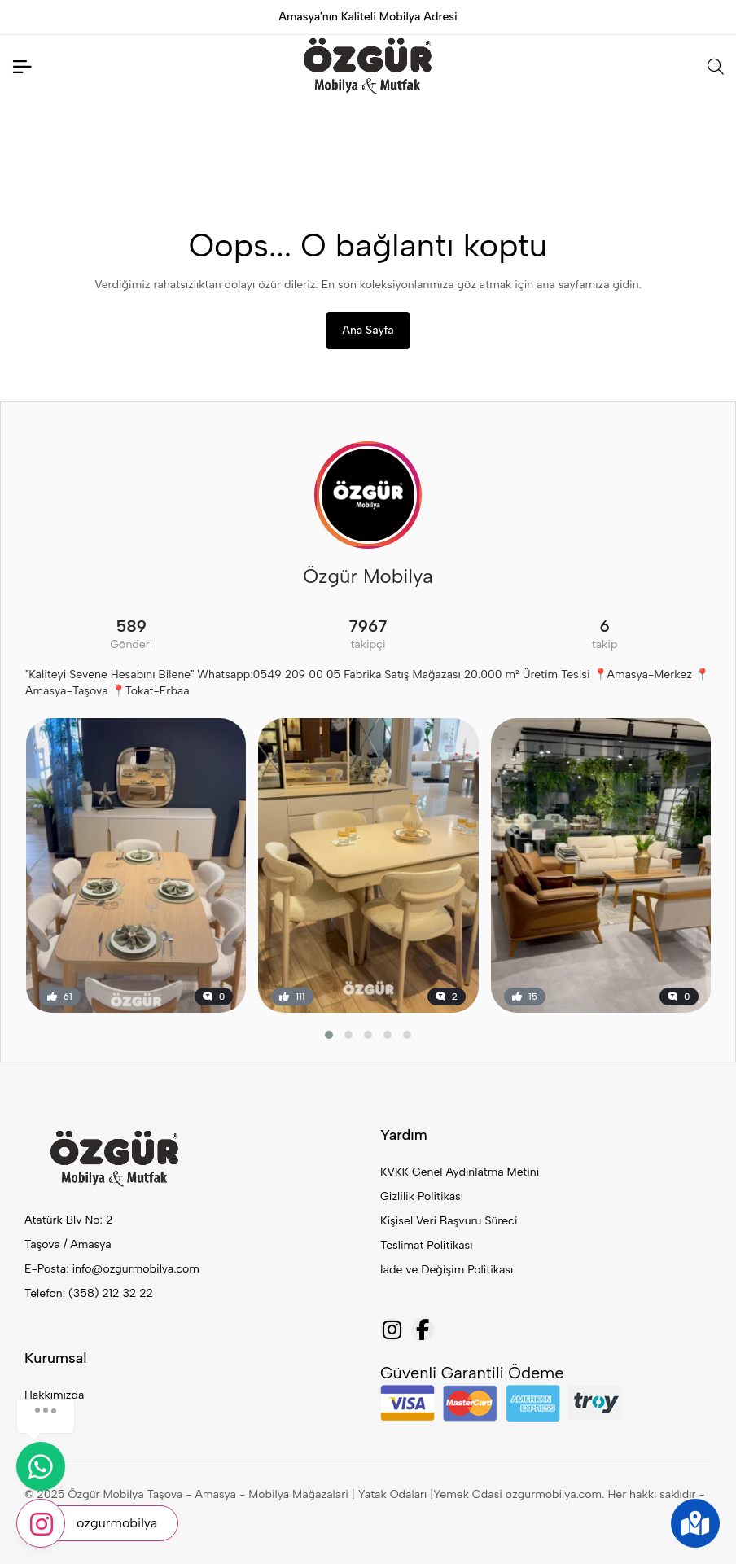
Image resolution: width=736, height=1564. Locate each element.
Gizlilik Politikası (421, 1196)
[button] (329, 1035)
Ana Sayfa (367, 330)
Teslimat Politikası (426, 1245)
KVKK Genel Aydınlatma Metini (459, 1172)
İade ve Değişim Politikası (446, 1270)
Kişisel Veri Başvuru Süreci (449, 1221)
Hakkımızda (54, 1395)
